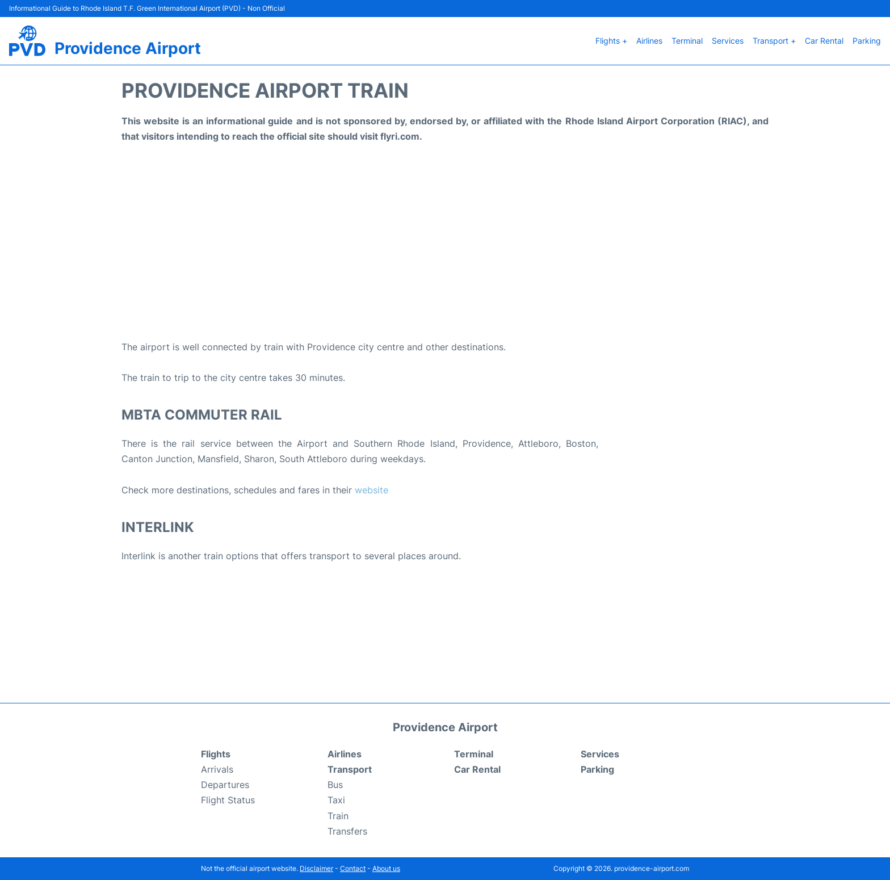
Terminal (687, 40)
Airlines (649, 40)
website (371, 490)
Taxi (336, 800)
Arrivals (217, 769)
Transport (350, 769)
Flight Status (228, 800)
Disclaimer (316, 868)
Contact (353, 868)
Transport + (774, 40)
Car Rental (824, 40)
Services (728, 40)
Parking (867, 40)
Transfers (347, 831)
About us (386, 868)
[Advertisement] (445, 248)
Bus (335, 784)
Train (338, 816)
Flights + (611, 40)
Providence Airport (127, 48)
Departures (225, 784)
